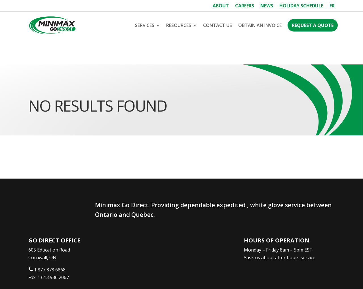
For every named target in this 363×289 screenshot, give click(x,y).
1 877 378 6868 (50, 244)
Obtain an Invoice (260, 25)
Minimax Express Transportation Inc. (70, 277)
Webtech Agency (134, 277)
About (221, 6)
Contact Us (217, 25)
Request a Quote (313, 25)
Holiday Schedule (301, 6)
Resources (178, 25)
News (266, 6)
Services (144, 25)
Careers (244, 6)
